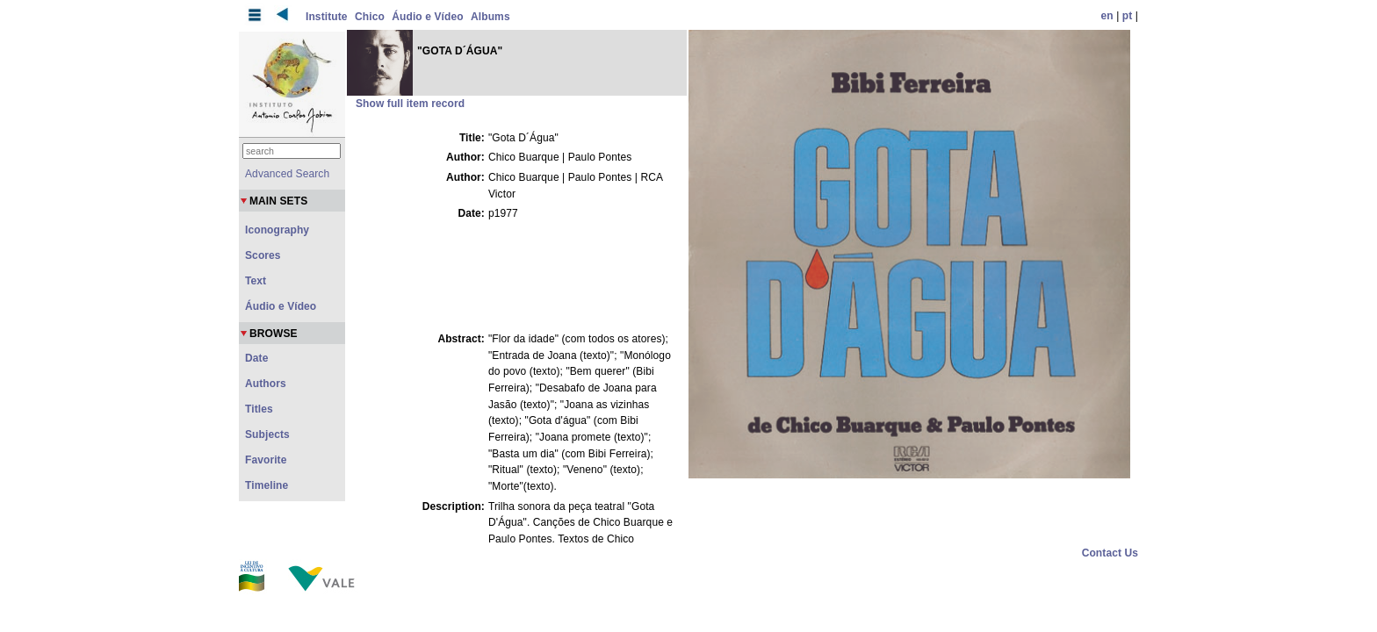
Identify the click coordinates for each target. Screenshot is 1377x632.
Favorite (265, 460)
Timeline (266, 485)
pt (1127, 16)
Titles (259, 409)
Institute (327, 17)
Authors (265, 383)
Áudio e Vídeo (427, 17)
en (1107, 16)
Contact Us (1110, 553)
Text (255, 281)
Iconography (277, 230)
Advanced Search (287, 174)
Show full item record (410, 103)
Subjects (267, 434)
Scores (263, 255)
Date (256, 358)
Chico (370, 17)
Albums (490, 17)
